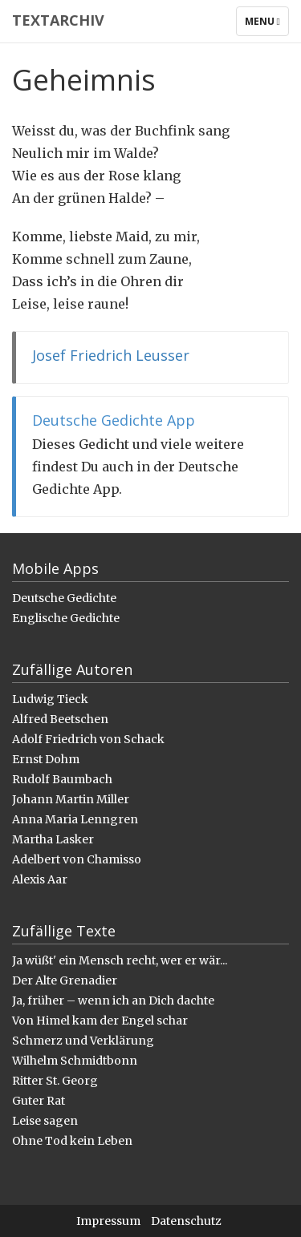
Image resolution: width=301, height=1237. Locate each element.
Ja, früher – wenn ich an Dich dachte (113, 1000)
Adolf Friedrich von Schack (88, 739)
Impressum (108, 1221)
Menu (266, 25)
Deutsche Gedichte (64, 598)
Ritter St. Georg (55, 1080)
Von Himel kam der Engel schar (100, 1020)
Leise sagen (45, 1121)
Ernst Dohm (45, 759)
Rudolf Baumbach (62, 779)
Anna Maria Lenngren (75, 819)
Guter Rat (38, 1100)
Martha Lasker (53, 839)
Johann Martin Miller (70, 799)
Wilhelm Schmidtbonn (74, 1060)
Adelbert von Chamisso (76, 859)
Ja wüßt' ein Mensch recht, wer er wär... (119, 960)
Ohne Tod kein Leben (72, 1141)
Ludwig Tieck (50, 699)
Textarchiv (58, 20)
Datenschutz (186, 1221)
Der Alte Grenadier (64, 980)
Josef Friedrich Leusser (110, 355)
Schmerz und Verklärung (83, 1040)
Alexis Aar (39, 879)
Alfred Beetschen (60, 719)
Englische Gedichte (66, 618)
